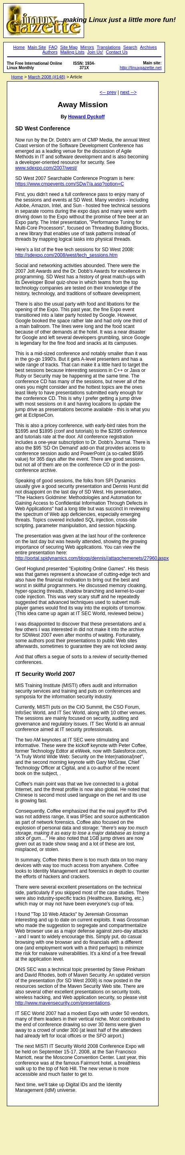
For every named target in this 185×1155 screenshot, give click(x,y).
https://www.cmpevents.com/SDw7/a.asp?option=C (69, 184)
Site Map (68, 47)
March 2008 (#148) (46, 76)
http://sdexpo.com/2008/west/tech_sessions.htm (66, 255)
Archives (148, 47)
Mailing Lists (72, 52)
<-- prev (108, 92)
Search (130, 47)
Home (19, 47)
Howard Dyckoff (86, 117)
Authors (50, 52)
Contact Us (116, 52)
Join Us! (95, 52)
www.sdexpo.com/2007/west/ (46, 168)
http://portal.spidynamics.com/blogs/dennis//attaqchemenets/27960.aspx (92, 558)
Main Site (37, 47)
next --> (128, 92)
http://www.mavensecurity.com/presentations (62, 1003)
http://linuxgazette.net (141, 67)
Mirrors (87, 47)
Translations (109, 47)
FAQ (53, 47)
